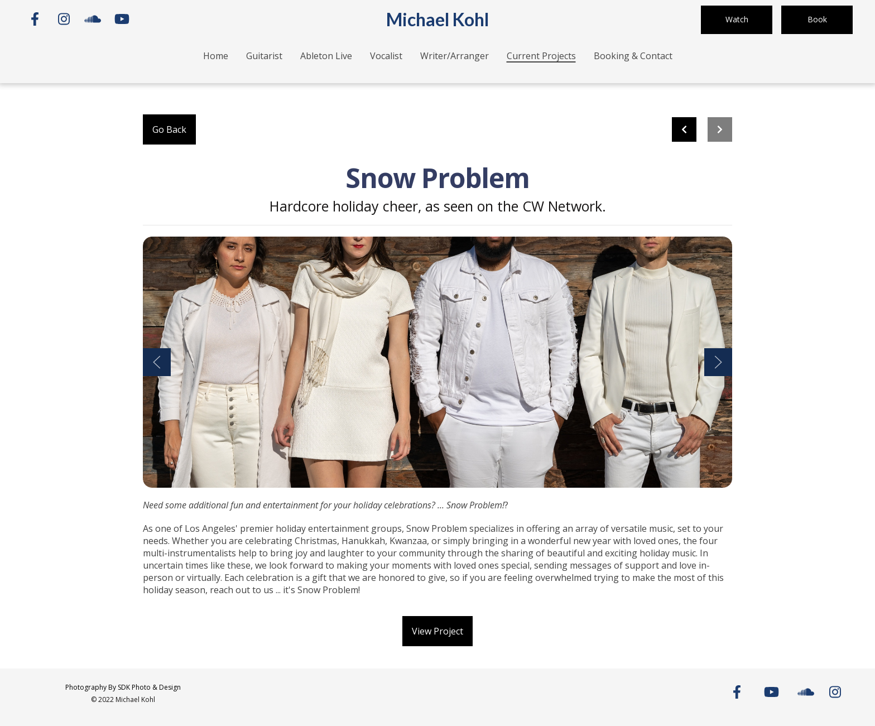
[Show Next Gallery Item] (718, 362)
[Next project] (720, 129)
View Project (437, 631)
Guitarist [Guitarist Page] (264, 56)
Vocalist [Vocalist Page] (386, 56)
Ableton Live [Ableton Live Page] (326, 56)
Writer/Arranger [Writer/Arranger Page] (454, 56)
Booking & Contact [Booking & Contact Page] (633, 56)
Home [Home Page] (215, 56)
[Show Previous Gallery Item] (156, 362)
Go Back (169, 129)
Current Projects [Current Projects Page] (541, 56)
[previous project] (684, 129)
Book (817, 19)
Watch (736, 19)
